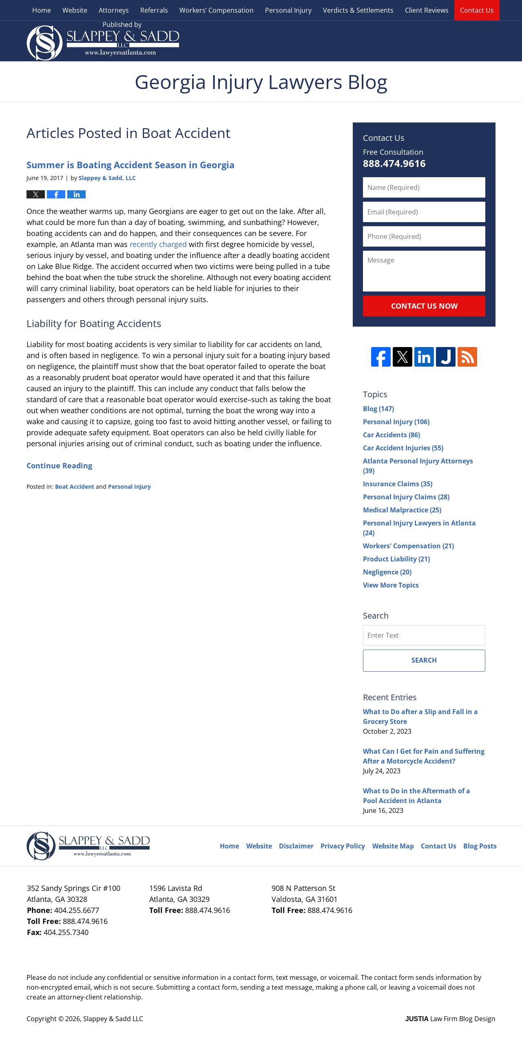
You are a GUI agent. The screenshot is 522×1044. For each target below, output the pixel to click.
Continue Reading (59, 465)
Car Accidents (391, 434)
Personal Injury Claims (406, 496)
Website (74, 10)
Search (424, 660)
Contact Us (477, 10)
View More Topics (391, 585)
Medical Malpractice (402, 509)
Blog (378, 408)
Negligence (387, 572)
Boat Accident (74, 486)
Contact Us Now (424, 306)
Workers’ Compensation (216, 10)
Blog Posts (480, 845)
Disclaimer (296, 845)
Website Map (393, 845)
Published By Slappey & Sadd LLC (422, 41)
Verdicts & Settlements (358, 10)
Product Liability (396, 558)
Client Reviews (427, 10)
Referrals (154, 10)
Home (41, 10)
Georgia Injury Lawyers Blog (103, 41)
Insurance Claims (397, 483)
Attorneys (114, 10)
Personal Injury (288, 10)
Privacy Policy (343, 845)
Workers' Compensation (408, 545)
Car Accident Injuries (403, 447)
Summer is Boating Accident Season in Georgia (130, 164)
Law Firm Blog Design (450, 1018)
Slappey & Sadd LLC (113, 1018)
